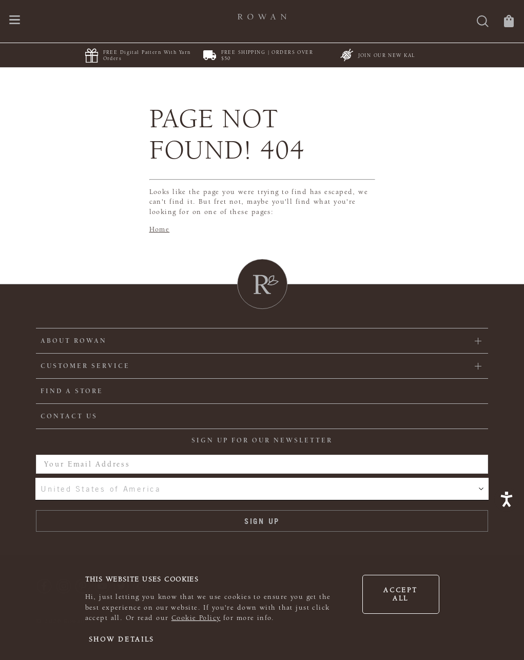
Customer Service (85, 366)
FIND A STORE (72, 391)
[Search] (483, 22)
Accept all (400, 594)
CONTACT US (69, 416)
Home (159, 229)
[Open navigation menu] (14, 20)
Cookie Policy (196, 618)
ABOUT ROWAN (74, 340)
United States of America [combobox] (101, 488)
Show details (122, 639)
